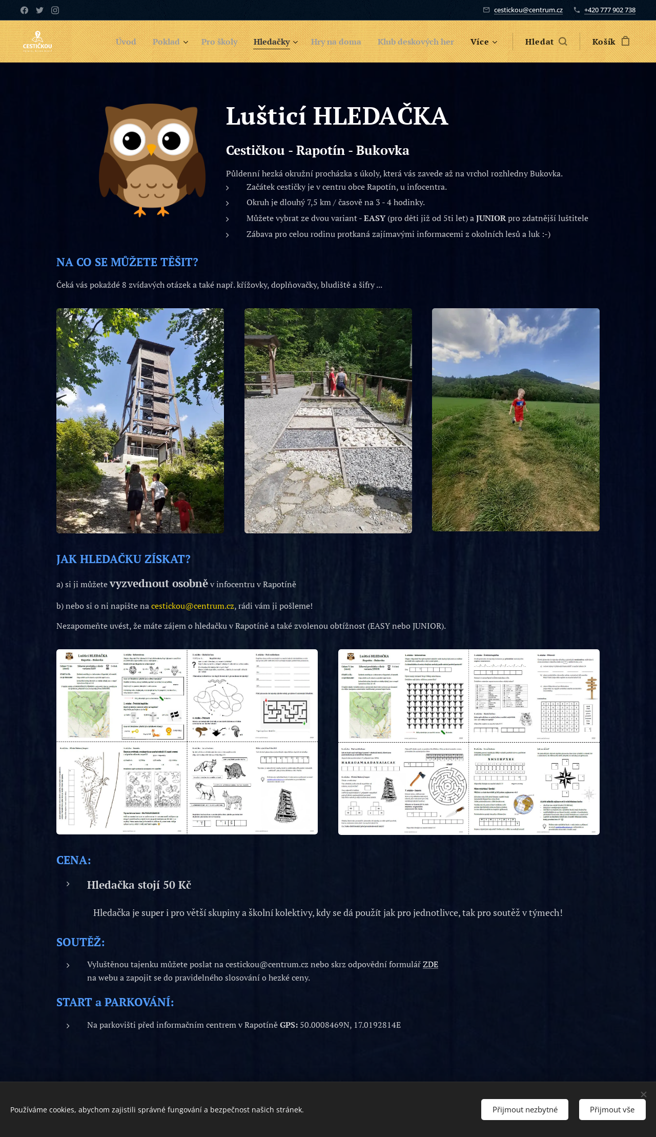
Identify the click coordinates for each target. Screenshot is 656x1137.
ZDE (430, 964)
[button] (546, 41)
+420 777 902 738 (610, 9)
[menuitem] (106, 41)
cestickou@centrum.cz (528, 9)
